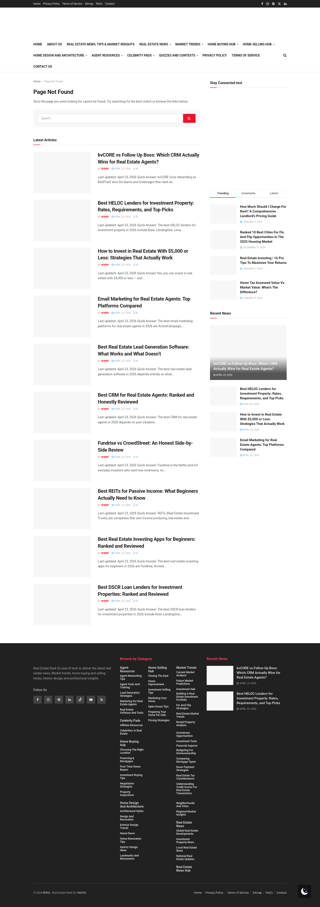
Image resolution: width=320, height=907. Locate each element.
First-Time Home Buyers (130, 768)
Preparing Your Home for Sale (157, 713)
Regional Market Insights (186, 813)
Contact (109, 3)
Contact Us (42, 66)
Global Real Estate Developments (187, 832)
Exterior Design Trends (129, 826)
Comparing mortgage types (186, 760)
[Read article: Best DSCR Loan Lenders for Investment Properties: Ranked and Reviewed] (62, 604)
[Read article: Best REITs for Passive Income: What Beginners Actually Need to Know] (62, 508)
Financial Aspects (187, 745)
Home (36, 3)
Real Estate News (184, 824)
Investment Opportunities (184, 734)
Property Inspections (127, 793)
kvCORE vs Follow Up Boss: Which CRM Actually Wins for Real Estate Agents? (258, 672)
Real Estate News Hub (184, 868)
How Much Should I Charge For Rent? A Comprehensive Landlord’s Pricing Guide (263, 211)
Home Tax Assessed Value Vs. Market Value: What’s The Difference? (262, 287)
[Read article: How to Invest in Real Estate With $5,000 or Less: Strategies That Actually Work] (62, 268)
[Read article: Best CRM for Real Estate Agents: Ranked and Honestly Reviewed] (62, 412)
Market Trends (186, 667)
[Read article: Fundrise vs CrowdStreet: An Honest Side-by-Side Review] (62, 460)
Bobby (105, 168)
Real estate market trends (187, 715)
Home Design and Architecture (58, 55)
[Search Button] (189, 118)
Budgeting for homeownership (186, 752)
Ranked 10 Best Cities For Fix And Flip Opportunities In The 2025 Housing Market (262, 237)
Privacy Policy (51, 3)
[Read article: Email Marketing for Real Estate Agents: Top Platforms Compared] (62, 316)
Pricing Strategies (159, 720)
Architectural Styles (132, 811)
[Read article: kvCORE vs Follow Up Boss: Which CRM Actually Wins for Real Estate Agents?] (62, 172)
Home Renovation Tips (130, 840)
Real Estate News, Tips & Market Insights (101, 44)
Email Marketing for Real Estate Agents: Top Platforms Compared (262, 444)
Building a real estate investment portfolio (187, 696)
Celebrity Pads (130, 720)
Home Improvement (156, 683)
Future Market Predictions (184, 682)
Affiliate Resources (131, 725)
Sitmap (89, 3)
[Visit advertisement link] (248, 141)
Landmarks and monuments (129, 857)
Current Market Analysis (185, 674)
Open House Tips (158, 706)
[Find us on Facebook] (37, 700)
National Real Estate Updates (185, 857)
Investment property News (185, 841)
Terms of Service (72, 3)
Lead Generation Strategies (130, 694)
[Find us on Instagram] (48, 700)
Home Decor (127, 833)
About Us (54, 44)
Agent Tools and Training (130, 686)
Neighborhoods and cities (185, 805)
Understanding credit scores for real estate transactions (186, 788)
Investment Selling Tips (159, 691)
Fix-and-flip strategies (183, 707)
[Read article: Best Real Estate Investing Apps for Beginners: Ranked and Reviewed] (62, 556)
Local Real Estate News (186, 849)
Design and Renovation (127, 818)
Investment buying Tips (131, 777)
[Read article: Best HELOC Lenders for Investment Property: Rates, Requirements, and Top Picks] (62, 220)
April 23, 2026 (121, 168)
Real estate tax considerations (185, 777)
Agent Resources (106, 55)
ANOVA (81, 892)
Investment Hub (185, 689)
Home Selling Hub (157, 669)
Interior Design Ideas (129, 849)
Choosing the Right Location (132, 751)
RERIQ (47, 892)
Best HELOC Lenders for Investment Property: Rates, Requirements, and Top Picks (262, 393)
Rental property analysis (185, 724)
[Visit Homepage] (83, 23)
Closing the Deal (158, 675)
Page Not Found (53, 81)
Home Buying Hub (129, 743)
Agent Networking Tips (131, 677)
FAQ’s (99, 3)
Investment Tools (186, 741)
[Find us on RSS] (101, 700)
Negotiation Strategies (127, 785)
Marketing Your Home (157, 700)
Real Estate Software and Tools (131, 711)
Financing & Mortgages (127, 760)
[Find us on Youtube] (91, 700)
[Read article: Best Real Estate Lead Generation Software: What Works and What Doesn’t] (62, 364)
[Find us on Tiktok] (80, 700)
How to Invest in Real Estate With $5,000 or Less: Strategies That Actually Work (262, 419)
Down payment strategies (185, 769)
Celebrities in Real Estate (131, 732)
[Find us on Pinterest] (59, 700)
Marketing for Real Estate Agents (131, 703)
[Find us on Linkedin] (69, 700)
